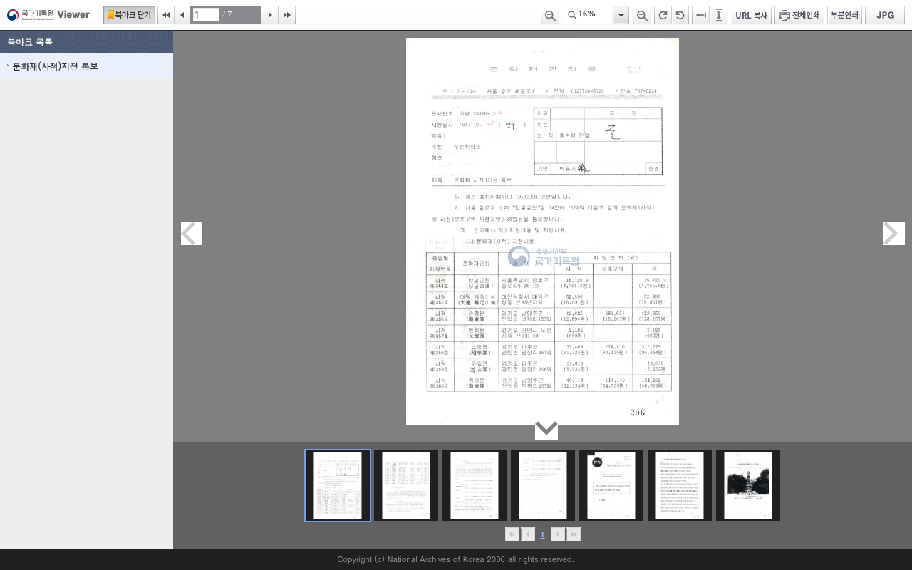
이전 (182, 15)
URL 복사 (752, 15)
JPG (885, 15)
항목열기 (620, 15)
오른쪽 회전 (663, 15)
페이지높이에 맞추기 (719, 15)
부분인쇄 (844, 15)
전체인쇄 (799, 15)
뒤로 (557, 534)
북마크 (129, 15)
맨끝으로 (573, 534)
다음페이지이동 (894, 233)
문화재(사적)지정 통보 (55, 66)
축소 (550, 15)
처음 (166, 15)
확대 (642, 15)
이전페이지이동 (191, 233)
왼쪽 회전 (680, 15)
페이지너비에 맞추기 (701, 15)
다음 (270, 15)
